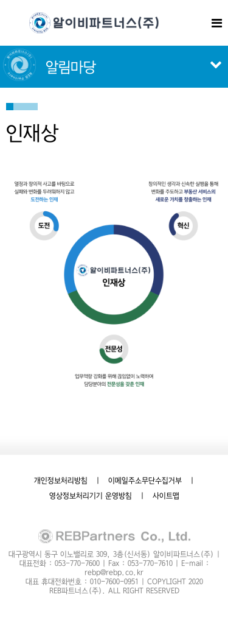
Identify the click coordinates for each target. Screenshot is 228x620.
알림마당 (71, 67)
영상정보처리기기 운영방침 (90, 495)
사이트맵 (166, 495)
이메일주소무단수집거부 (145, 480)
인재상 (32, 133)
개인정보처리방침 (61, 480)
